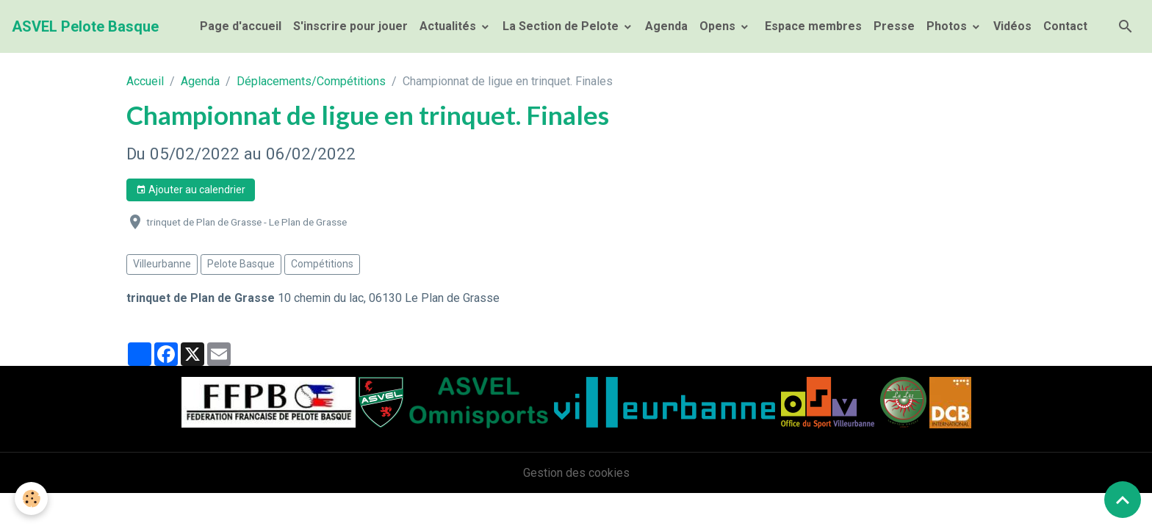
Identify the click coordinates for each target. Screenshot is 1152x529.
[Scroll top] (1122, 499)
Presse (894, 26)
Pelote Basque (241, 264)
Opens (718, 26)
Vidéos (1012, 26)
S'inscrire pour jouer (350, 26)
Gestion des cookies (576, 473)
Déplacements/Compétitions (311, 81)
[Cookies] (31, 498)
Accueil (145, 81)
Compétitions (322, 264)
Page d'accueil (240, 26)
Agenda (666, 26)
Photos (948, 26)
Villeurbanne (162, 264)
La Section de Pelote (562, 26)
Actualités (449, 26)
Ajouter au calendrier (190, 190)
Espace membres (812, 26)
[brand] (85, 26)
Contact (1065, 26)
